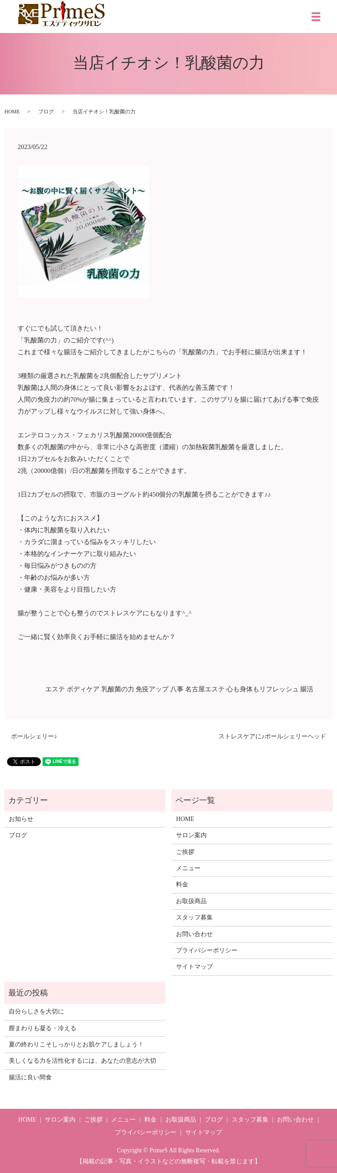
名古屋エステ (205, 689)
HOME (12, 112)
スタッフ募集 (194, 917)
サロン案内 (191, 835)
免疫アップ (152, 689)
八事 (176, 689)
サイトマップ (194, 966)
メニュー (188, 868)
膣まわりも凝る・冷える (42, 1028)
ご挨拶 (185, 852)
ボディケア (83, 689)
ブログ (46, 112)
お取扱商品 (191, 901)
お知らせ (21, 819)
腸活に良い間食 (30, 1077)
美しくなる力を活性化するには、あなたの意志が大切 (82, 1060)
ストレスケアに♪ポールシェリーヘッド (272, 736)
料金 (182, 884)
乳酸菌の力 (117, 689)
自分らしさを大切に (36, 1011)
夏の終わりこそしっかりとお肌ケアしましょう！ (76, 1044)
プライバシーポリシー (206, 950)
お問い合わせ (194, 934)
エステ (55, 689)
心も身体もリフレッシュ (262, 689)
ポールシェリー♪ (34, 736)
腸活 (306, 689)
